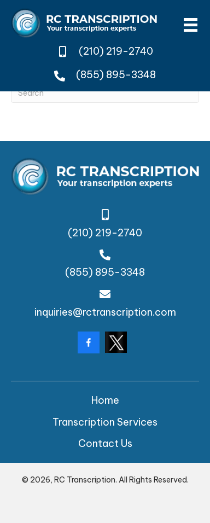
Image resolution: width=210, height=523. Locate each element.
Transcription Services (105, 422)
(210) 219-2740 (116, 51)
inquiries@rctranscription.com (105, 312)
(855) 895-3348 (116, 74)
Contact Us (105, 443)
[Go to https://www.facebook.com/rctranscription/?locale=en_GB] (89, 342)
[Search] (105, 93)
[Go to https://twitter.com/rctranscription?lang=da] (116, 342)
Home (105, 400)
